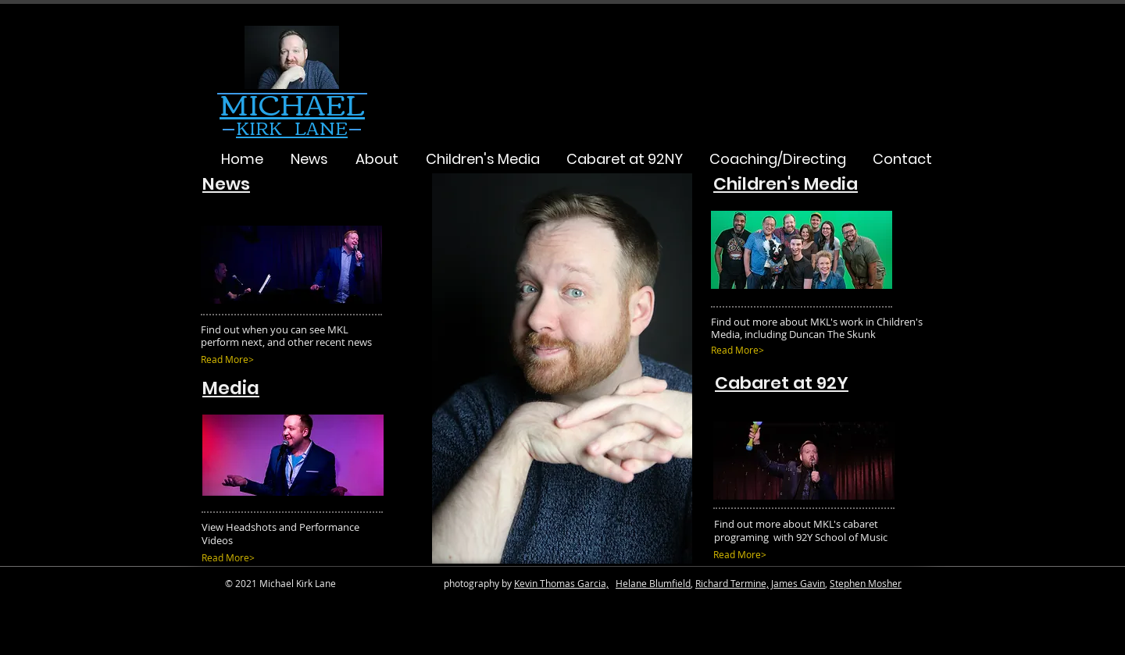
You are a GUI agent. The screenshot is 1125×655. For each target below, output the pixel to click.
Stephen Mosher (866, 583)
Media (230, 388)
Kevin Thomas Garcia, (561, 583)
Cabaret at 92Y (781, 383)
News (226, 184)
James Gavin (798, 583)
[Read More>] (265, 359)
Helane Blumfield (653, 583)
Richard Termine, (732, 583)
